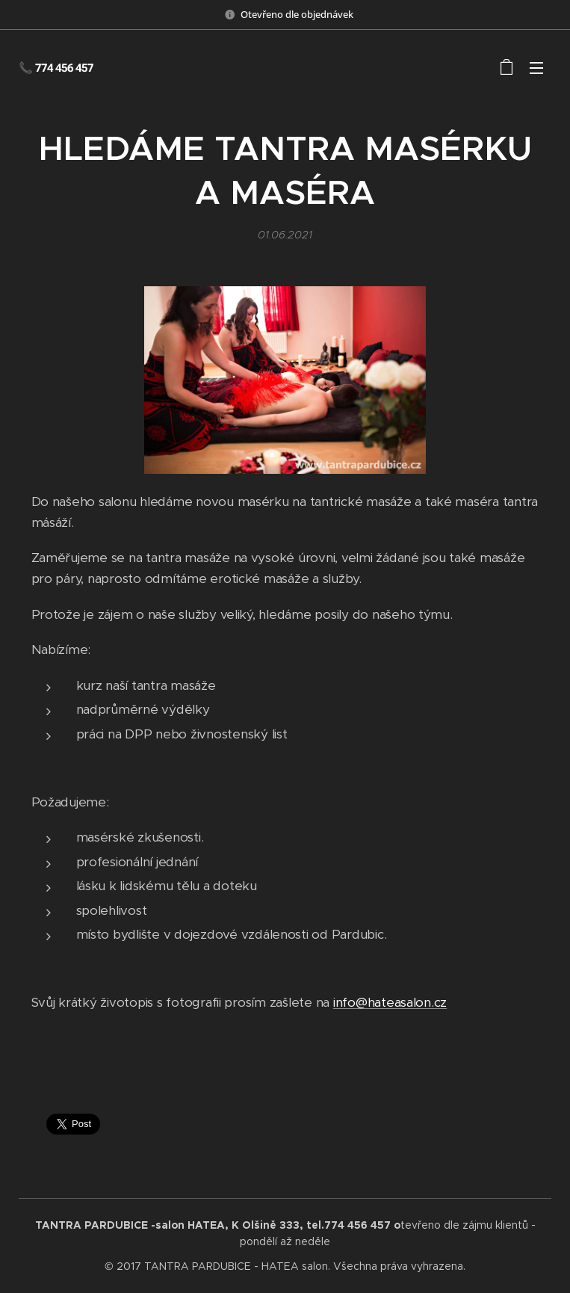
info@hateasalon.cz (390, 1003)
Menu (536, 68)
